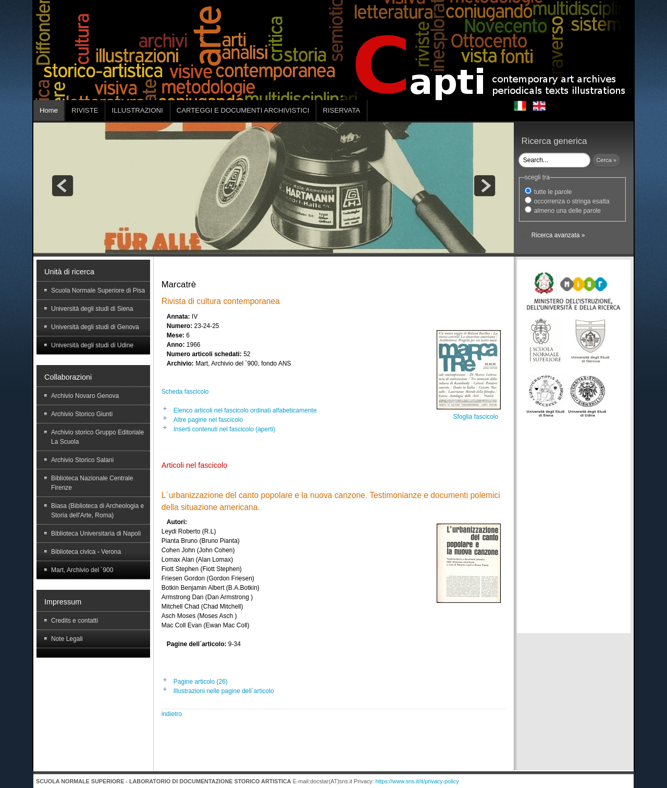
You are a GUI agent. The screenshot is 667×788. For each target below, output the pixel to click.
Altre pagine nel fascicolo (208, 419)
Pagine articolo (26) (201, 681)
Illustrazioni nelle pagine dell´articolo (224, 691)
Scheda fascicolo (185, 391)
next (485, 186)
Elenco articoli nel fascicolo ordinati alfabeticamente (245, 410)
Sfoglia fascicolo (475, 416)
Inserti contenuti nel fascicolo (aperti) (224, 429)
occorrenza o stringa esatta (572, 201)
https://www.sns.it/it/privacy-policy (417, 781)
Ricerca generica (554, 141)
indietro (172, 714)
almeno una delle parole (567, 210)
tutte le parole (553, 192)
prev (62, 186)
